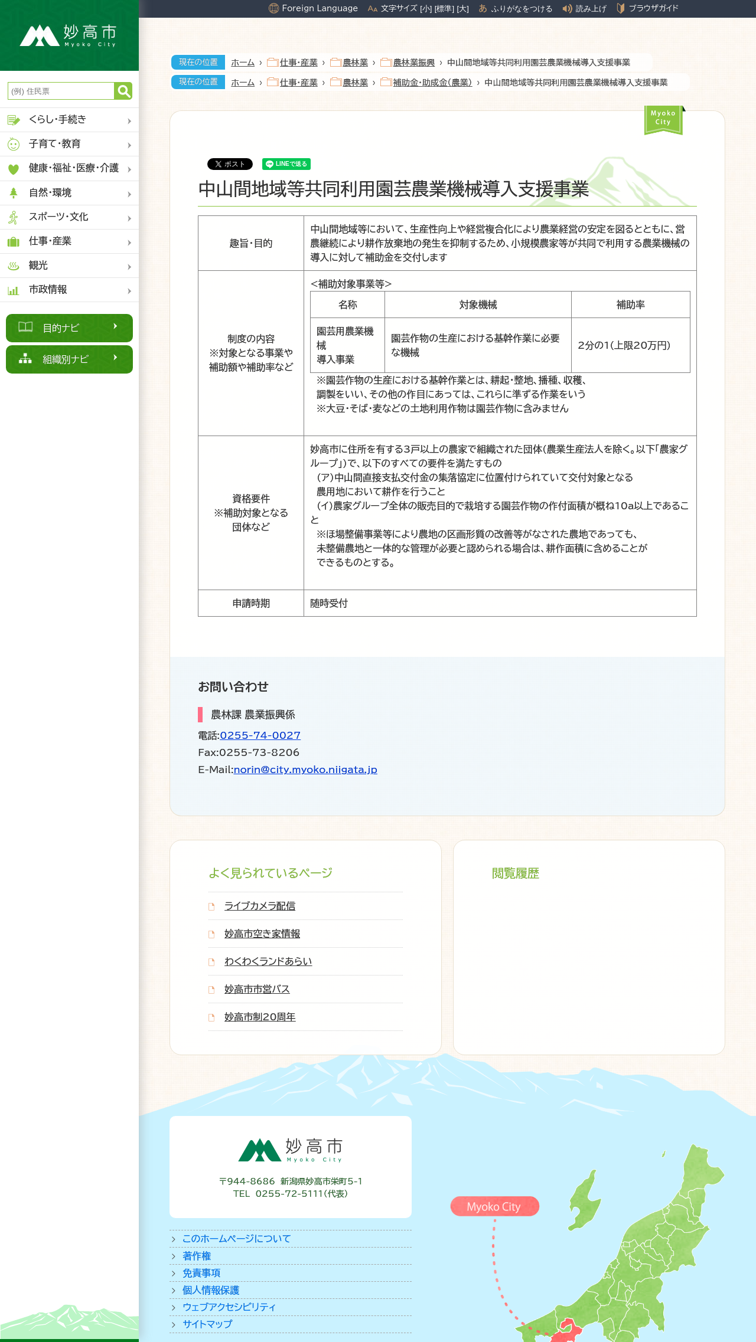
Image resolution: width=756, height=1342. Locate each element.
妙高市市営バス (257, 989)
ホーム (243, 62)
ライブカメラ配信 (259, 906)
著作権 (197, 1256)
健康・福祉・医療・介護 (62, 169)
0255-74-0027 (260, 735)
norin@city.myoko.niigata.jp (305, 769)
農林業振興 (414, 62)
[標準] (444, 8)
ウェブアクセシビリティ (229, 1307)
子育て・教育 (43, 144)
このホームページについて (237, 1238)
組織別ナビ (66, 359)
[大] (463, 8)
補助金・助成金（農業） (432, 82)
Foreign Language (320, 8)
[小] (426, 8)
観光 (27, 265)
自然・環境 (38, 193)
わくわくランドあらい (268, 961)
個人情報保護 (211, 1290)
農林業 (355, 62)
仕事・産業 (38, 241)
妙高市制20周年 (259, 1017)
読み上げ (591, 8)
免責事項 (201, 1273)
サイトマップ (207, 1324)
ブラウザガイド (654, 8)
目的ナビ (61, 328)
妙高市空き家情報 (262, 933)
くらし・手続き (46, 120)
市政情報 (36, 290)
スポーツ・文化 (47, 217)
